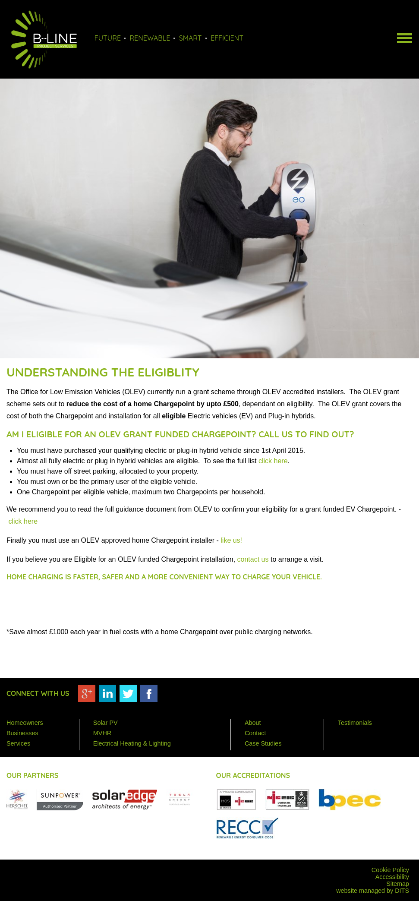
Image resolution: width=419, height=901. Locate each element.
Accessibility (392, 876)
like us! (231, 540)
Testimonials (355, 722)
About (253, 722)
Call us (275, 434)
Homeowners (24, 722)
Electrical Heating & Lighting (132, 743)
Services (18, 743)
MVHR (102, 733)
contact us (253, 559)
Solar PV (105, 722)
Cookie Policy (390, 869)
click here (273, 461)
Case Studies (263, 743)
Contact (255, 733)
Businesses (22, 733)
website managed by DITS (372, 890)
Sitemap (397, 883)
